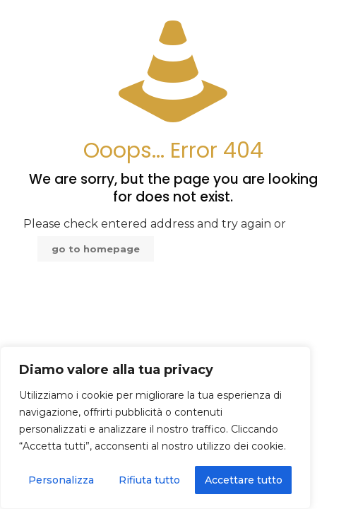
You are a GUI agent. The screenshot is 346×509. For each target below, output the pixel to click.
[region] (155, 427)
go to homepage (96, 249)
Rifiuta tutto (149, 480)
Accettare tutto (243, 480)
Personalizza (61, 480)
